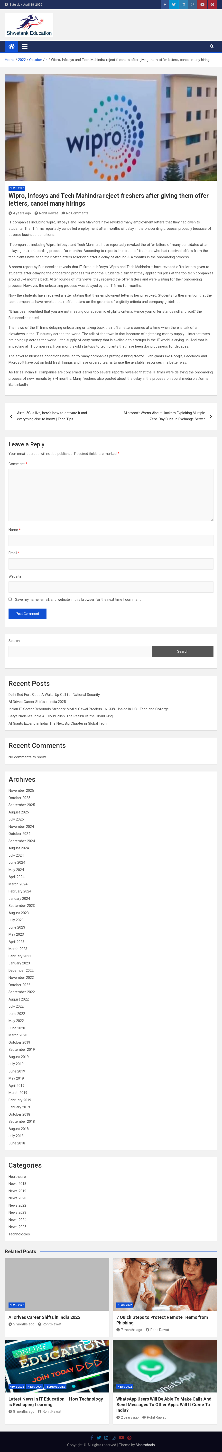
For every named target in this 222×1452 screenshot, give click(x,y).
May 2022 (16, 1021)
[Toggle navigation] (24, 46)
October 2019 (19, 1042)
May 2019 (16, 1078)
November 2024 (21, 826)
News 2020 (17, 1198)
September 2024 (22, 841)
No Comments (77, 213)
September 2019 (22, 1049)
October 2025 (19, 798)
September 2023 (22, 905)
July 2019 (16, 1064)
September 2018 (22, 1121)
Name (15, 530)
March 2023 (18, 949)
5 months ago (21, 1324)
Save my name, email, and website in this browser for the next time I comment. (78, 599)
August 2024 (19, 848)
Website (15, 576)
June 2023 (17, 927)
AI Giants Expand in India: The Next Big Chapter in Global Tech (58, 723)
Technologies (19, 1234)
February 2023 (20, 956)
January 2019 (19, 1107)
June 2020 (17, 1028)
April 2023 (16, 942)
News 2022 (17, 188)
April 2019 (16, 1085)
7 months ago (129, 1330)
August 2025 (19, 812)
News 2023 (17, 1212)
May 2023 (16, 934)
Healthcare (17, 1176)
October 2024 (19, 833)
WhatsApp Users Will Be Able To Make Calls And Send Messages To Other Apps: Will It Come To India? (164, 1404)
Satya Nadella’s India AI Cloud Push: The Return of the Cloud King (61, 716)
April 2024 (16, 877)
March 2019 (18, 1093)
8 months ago (21, 1411)
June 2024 (17, 862)
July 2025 (16, 819)
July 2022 (16, 1006)
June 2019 (17, 1071)
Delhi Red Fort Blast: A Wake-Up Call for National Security (54, 694)
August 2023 (19, 913)
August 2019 (19, 1057)
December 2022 (21, 970)
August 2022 (19, 999)
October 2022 (19, 985)
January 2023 (19, 963)
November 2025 (21, 790)
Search (14, 641)
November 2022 (21, 977)
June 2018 (17, 1143)
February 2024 (20, 891)
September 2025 (22, 805)
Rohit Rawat (46, 213)
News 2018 (17, 1184)
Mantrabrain (145, 1445)
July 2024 (16, 855)
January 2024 (19, 898)
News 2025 (17, 1227)
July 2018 (16, 1136)
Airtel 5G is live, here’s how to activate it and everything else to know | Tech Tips (52, 416)
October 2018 (19, 1114)
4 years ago (20, 213)
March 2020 (18, 1035)
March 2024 (18, 884)
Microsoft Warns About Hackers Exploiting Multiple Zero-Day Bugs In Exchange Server (164, 416)
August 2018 (19, 1129)
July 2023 (16, 920)
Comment (18, 464)
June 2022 (17, 1013)
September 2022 (22, 992)
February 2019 (20, 1100)
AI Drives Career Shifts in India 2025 (37, 702)
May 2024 (16, 870)
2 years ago (127, 1417)
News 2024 (17, 1220)
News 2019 (17, 1191)
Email (14, 553)
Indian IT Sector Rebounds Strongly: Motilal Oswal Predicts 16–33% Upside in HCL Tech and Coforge (89, 709)
